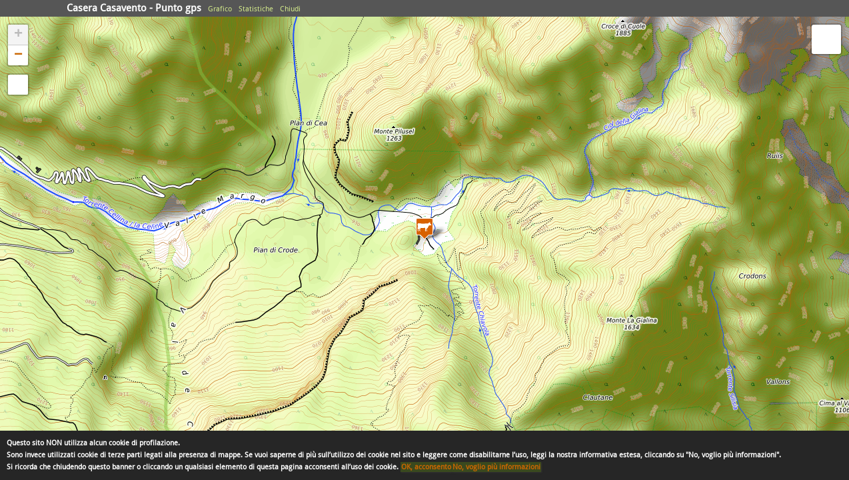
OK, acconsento (426, 467)
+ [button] (18, 35)
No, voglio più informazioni (496, 467)
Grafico (220, 9)
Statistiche (256, 9)
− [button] (18, 55)
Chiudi (290, 9)
